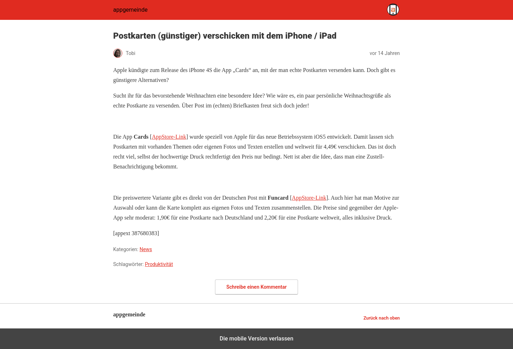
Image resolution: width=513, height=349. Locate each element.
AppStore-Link (169, 137)
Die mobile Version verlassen (256, 338)
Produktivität (159, 264)
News (145, 249)
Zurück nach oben (381, 318)
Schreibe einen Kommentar (256, 287)
